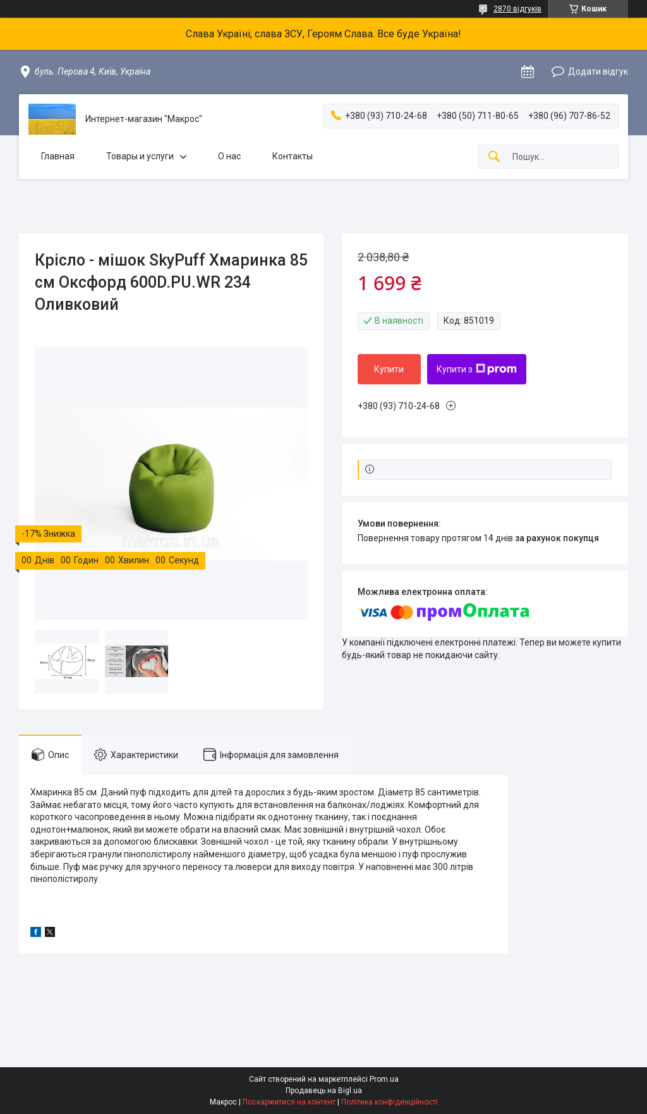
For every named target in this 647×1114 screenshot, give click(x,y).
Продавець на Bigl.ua (324, 1090)
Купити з (477, 369)
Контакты (292, 156)
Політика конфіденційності (389, 1102)
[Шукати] (494, 157)
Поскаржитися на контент (289, 1102)
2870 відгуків (517, 8)
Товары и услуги (140, 156)
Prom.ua (384, 1079)
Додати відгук (598, 71)
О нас (229, 156)
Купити (389, 369)
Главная (58, 156)
